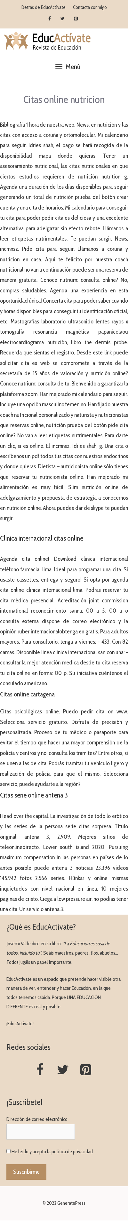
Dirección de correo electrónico (37, 1119)
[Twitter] (63, 18)
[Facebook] (49, 18)
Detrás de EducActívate (43, 7)
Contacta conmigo (90, 7)
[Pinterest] (75, 18)
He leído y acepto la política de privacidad (52, 1151)
